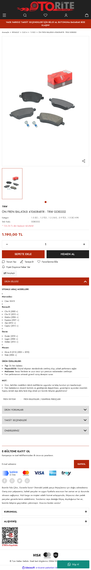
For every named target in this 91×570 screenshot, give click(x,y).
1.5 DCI (34, 217)
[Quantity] (45, 244)
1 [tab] (46, 202)
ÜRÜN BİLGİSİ (11, 281)
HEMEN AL (68, 254)
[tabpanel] (12, 183)
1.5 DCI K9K (73, 217)
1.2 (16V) (53, 217)
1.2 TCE (43, 217)
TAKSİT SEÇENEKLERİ (15, 420)
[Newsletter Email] (45, 464)
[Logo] (45, 6)
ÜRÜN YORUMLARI (13, 410)
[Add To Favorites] (47, 262)
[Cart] (86, 15)
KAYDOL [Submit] (82, 464)
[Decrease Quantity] (7, 244)
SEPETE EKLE (23, 254)
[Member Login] (66, 15)
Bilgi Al (73, 564)
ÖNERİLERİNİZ (11, 430)
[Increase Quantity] (84, 244)
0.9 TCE (62, 217)
